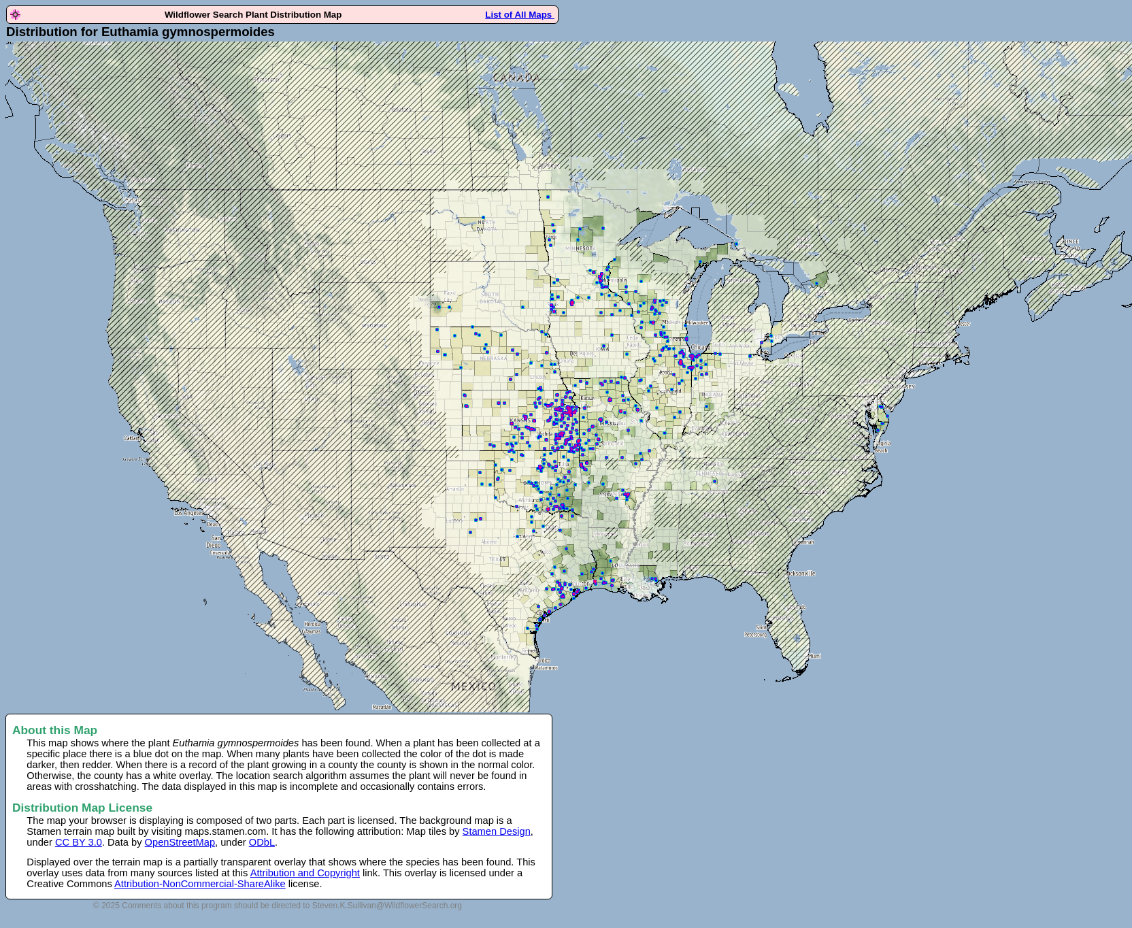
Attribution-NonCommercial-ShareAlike (200, 883)
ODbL (262, 842)
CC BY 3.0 (78, 842)
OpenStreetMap (180, 842)
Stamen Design (497, 831)
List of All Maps (519, 15)
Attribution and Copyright (305, 872)
